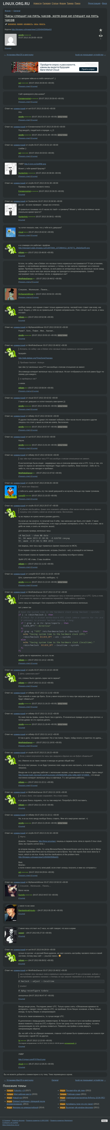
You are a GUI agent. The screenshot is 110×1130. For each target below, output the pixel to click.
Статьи (55, 3)
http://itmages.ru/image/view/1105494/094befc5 (31, 29)
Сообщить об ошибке (10, 1123)
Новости (38, 3)
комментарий (19, 109)
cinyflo (21, 35)
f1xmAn (21, 895)
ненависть (28, 24)
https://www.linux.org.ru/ (10, 1125)
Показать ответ (24, 86)
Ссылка (8, 48)
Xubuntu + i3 (19, 1090)
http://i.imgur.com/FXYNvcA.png (31, 1059)
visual (20, 232)
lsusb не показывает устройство (89, 55)
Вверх (104, 1121)
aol (19, 83)
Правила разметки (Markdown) (61, 1120)
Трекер (70, 3)
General (17, 11)
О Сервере (6, 1120)
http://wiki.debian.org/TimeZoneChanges (35, 358)
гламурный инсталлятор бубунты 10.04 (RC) (85, 1098)
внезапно (12, 24)
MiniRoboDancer (25, 279)
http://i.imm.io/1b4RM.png (35, 164)
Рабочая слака (73, 1094)
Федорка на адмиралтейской (25, 1108)
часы (36, 24)
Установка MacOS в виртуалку (20, 55)
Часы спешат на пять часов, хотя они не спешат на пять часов (52, 17)
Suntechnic (23, 173)
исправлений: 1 (70, 1043)
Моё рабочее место (22, 1094)
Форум (62, 3)
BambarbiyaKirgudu (26, 910)
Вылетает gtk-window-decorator (79, 1108)
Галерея (47, 3)
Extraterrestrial (24, 99)
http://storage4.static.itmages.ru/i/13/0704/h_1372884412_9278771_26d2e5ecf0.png (54, 248)
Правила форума (18, 1120)
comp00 (21, 496)
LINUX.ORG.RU (16, 3)
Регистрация (94, 3)
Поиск (77, 3)
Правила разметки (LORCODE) (37, 1120)
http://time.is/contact (47, 841)
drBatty (21, 253)
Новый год (17, 1098)
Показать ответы (25, 282)
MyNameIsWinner (26, 294)
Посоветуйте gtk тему (75, 1090)
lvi (19, 1041)
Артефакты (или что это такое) (79, 1104)
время (20, 24)
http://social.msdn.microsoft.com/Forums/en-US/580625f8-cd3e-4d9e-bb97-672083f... (54, 775)
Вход (104, 3)
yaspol (21, 933)
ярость (42, 24)
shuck (20, 1064)
